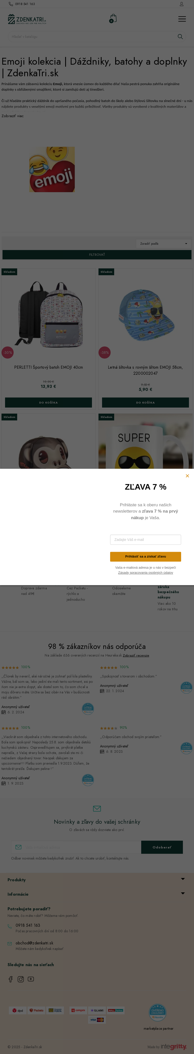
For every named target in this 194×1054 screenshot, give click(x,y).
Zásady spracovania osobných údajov (145, 572)
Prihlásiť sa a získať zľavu (145, 557)
